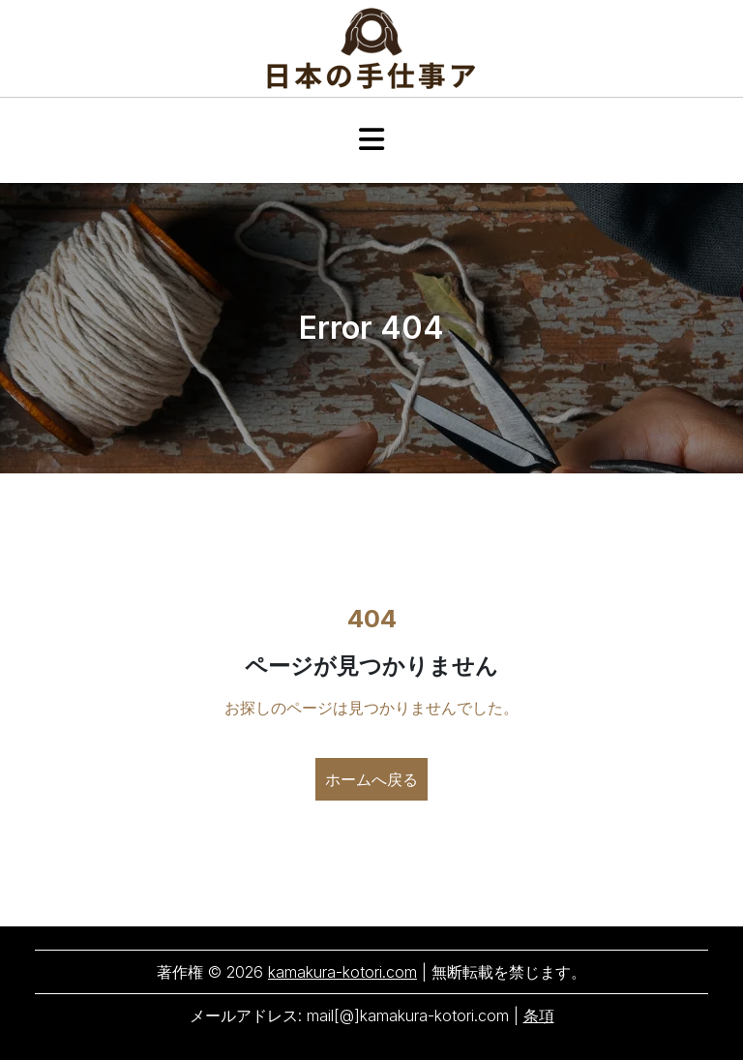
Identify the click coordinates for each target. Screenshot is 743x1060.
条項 (538, 1015)
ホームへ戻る (371, 779)
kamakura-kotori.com (342, 972)
